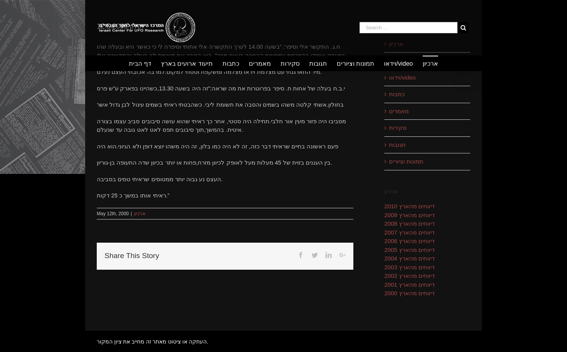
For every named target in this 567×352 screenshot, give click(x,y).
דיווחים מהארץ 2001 (409, 284)
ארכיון (140, 213)
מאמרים (399, 111)
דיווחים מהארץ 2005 (409, 250)
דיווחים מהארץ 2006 (409, 241)
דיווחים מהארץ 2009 (409, 215)
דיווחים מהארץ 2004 (409, 258)
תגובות (397, 144)
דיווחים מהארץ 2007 (409, 232)
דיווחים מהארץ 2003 (409, 267)
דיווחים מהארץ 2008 (409, 223)
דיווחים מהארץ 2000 (409, 293)
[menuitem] (145, 63)
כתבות (397, 94)
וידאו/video (402, 77)
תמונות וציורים (406, 161)
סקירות (398, 127)
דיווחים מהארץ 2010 (409, 206)
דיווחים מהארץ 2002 (409, 275)
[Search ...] (408, 27)
